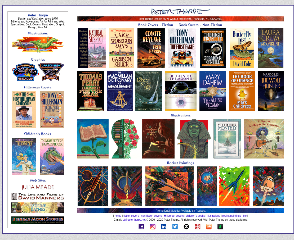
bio (245, 215)
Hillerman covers (174, 215)
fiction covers (131, 215)
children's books (195, 215)
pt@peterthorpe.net (134, 219)
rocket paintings (231, 215)
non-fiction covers (151, 215)
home (118, 215)
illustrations (213, 215)
